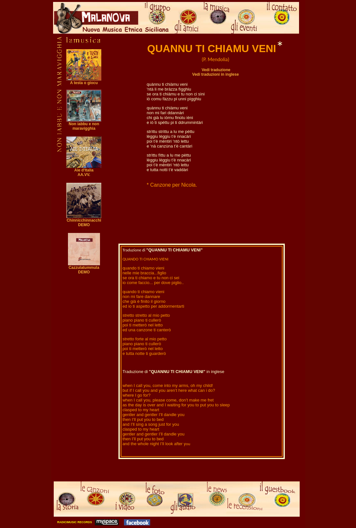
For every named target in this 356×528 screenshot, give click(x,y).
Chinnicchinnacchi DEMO (83, 220)
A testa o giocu (83, 81)
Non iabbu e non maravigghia (84, 126)
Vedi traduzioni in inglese (215, 74)
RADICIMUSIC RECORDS (74, 522)
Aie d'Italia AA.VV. (84, 172)
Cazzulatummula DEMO (84, 268)
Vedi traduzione (216, 70)
